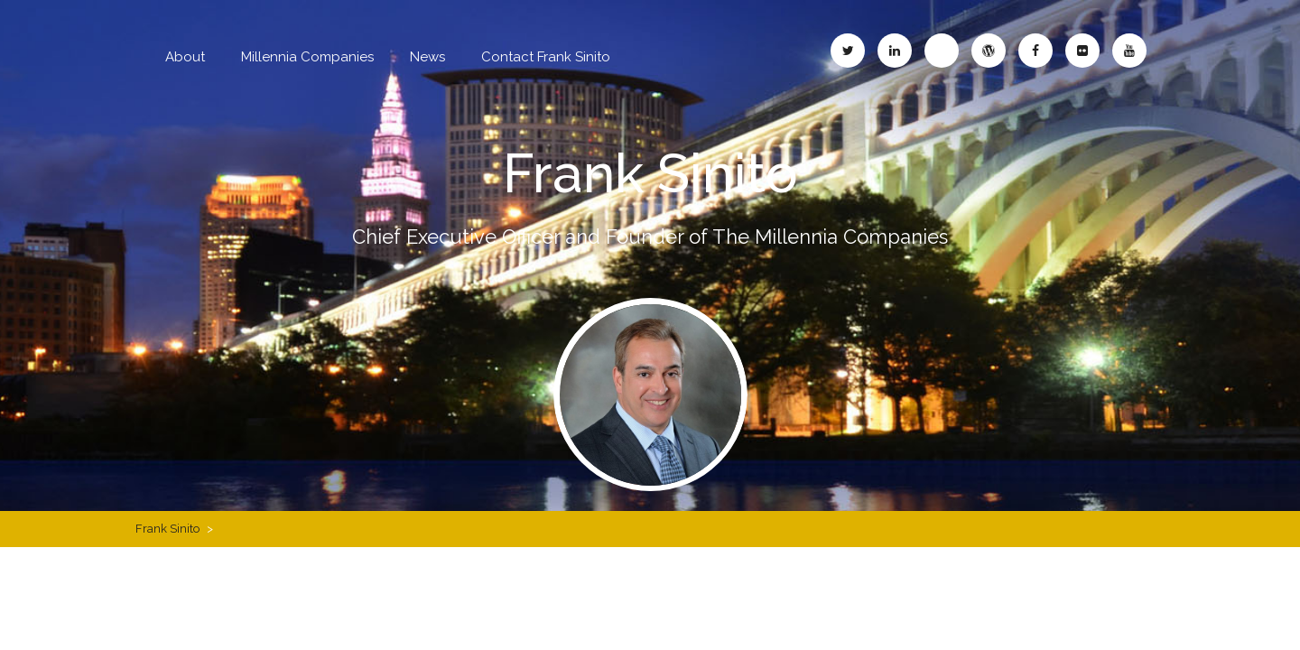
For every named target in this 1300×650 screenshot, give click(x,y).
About (185, 57)
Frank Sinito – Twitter (848, 50)
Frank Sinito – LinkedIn (895, 50)
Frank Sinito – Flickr (1082, 50)
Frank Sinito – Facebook (1035, 50)
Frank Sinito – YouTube (1129, 50)
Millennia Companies (307, 57)
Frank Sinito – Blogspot (941, 50)
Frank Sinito (650, 173)
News (427, 57)
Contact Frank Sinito (545, 57)
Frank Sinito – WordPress (988, 50)
